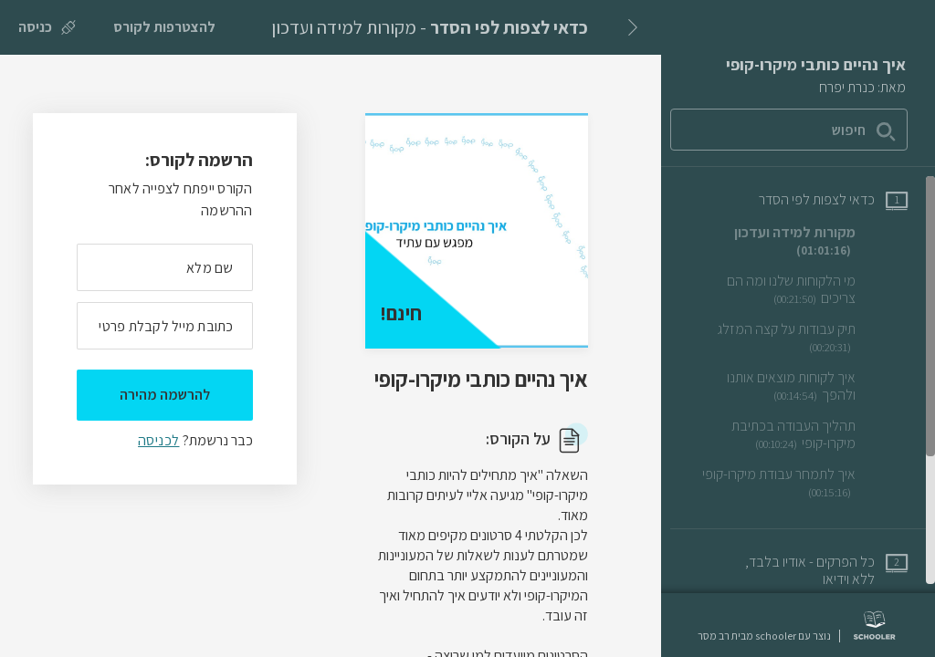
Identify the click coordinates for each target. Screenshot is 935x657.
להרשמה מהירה (165, 394)
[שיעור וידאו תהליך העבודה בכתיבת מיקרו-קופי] (801, 435)
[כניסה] (47, 27)
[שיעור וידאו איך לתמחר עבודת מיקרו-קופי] (801, 483)
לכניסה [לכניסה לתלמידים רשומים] (158, 440)
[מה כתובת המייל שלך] (165, 325)
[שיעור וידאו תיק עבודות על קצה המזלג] (801, 338)
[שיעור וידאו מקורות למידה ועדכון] (801, 241)
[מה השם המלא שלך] (165, 267)
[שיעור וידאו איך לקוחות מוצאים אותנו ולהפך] (801, 386)
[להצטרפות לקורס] (164, 27)
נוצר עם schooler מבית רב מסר (764, 636)
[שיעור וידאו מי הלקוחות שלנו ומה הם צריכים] (801, 290)
